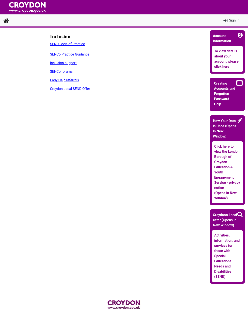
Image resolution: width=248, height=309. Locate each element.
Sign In (234, 20)
